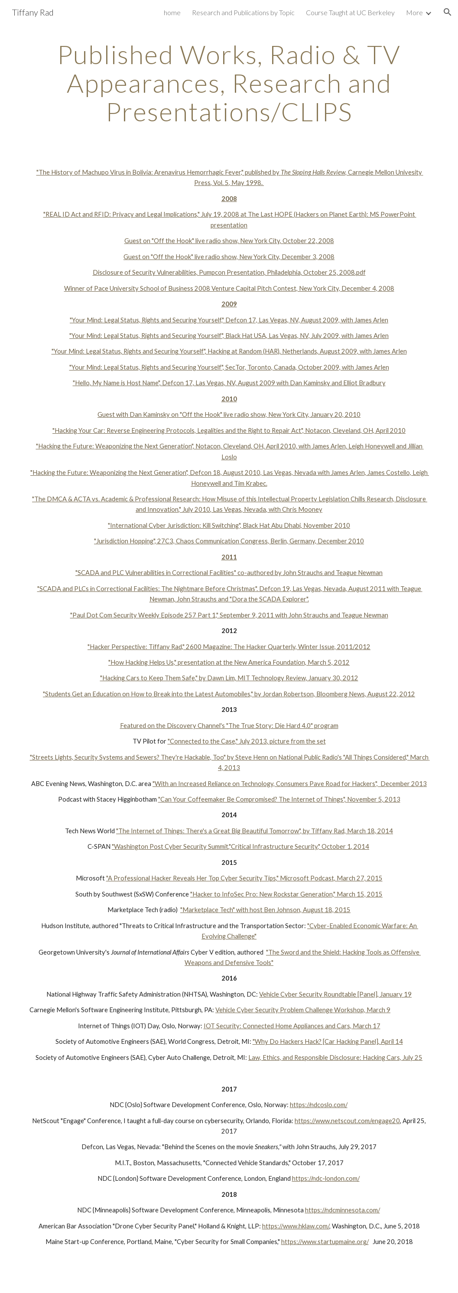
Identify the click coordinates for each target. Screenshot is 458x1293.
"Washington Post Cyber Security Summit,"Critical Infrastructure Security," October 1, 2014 (240, 846)
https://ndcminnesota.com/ (342, 1210)
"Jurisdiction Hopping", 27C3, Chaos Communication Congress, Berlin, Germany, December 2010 (229, 541)
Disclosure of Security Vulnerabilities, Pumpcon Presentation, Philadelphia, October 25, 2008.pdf (229, 272)
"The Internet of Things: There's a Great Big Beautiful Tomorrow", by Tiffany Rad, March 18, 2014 (254, 831)
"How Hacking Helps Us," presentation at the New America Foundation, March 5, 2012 (229, 662)
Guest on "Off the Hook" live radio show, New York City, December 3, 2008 (229, 256)
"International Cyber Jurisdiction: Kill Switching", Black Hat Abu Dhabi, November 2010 (229, 525)
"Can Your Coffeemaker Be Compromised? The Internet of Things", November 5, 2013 (279, 799)
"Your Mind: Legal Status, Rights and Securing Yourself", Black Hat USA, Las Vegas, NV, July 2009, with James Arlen (229, 335)
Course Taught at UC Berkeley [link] (350, 12)
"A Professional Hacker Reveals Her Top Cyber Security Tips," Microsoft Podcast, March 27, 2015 (244, 878)
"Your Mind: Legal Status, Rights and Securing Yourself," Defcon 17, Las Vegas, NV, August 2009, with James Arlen (229, 320)
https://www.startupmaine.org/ (325, 1241)
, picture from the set (296, 741)
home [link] (172, 12)
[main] (229, 82)
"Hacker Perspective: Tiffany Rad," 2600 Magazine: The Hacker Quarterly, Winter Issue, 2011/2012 (229, 646)
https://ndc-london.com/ (326, 1178)
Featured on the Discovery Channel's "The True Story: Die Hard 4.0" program (229, 725)
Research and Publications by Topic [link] (243, 12)
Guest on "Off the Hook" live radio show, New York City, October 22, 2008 (229, 240)
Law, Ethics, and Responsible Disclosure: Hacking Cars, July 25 (335, 1057)
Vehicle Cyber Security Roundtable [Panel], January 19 (335, 994)
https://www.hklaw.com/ (295, 1226)
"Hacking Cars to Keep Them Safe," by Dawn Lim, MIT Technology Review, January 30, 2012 (229, 678)
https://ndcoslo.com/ (319, 1104)
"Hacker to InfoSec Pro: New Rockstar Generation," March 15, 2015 (286, 894)
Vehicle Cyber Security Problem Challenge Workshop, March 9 (302, 1010)
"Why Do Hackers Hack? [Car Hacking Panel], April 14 (328, 1041)
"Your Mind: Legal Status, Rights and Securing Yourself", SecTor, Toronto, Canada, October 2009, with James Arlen (229, 367)
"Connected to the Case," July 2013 (217, 741)
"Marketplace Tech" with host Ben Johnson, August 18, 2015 (265, 909)
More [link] (414, 12)
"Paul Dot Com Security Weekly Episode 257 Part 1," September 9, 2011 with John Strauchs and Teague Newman (229, 615)
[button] (447, 12)
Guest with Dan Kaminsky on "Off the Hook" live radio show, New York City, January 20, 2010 (229, 414)
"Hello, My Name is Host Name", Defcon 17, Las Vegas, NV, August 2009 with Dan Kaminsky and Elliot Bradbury (229, 383)
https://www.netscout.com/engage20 (347, 1120)
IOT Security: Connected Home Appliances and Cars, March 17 (292, 1026)
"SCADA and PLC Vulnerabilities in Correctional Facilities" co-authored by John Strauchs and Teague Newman (229, 572)
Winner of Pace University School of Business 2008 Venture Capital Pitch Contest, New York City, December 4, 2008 (229, 288)
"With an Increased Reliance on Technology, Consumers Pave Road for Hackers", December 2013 (290, 783)
